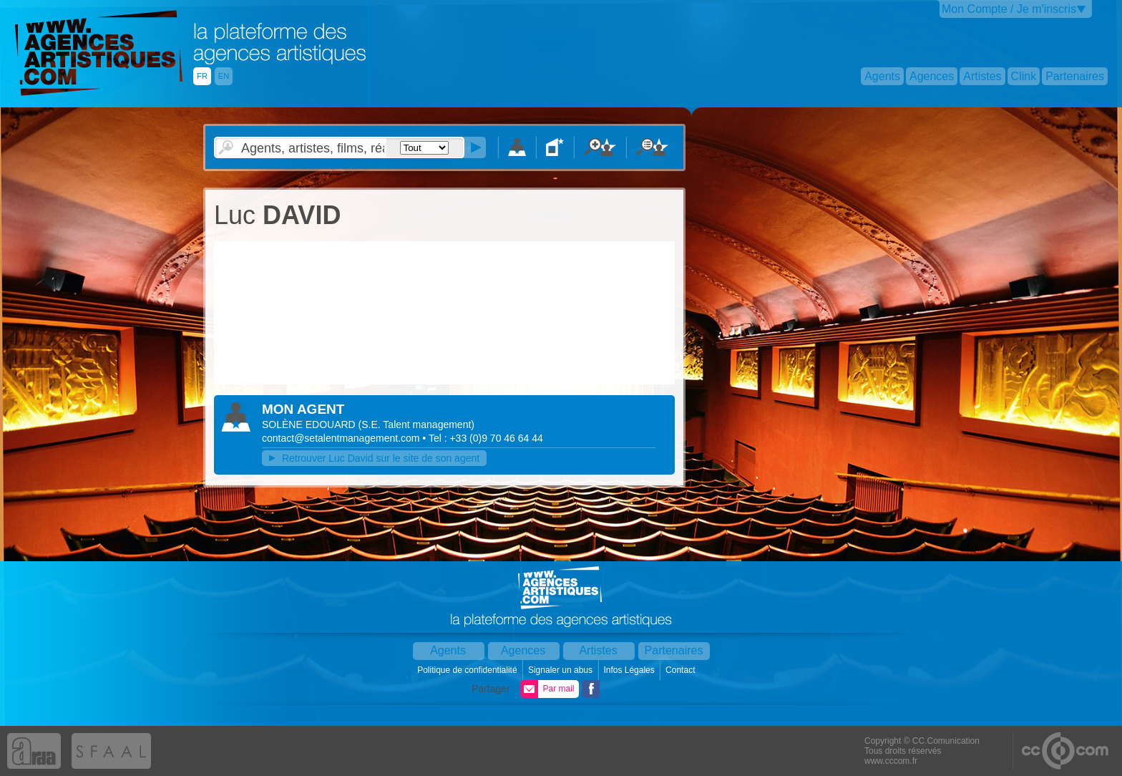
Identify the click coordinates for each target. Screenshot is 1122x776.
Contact (681, 670)
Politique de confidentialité (468, 670)
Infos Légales (630, 670)
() (416, 424)
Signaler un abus (561, 670)
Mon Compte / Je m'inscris (1009, 9)
